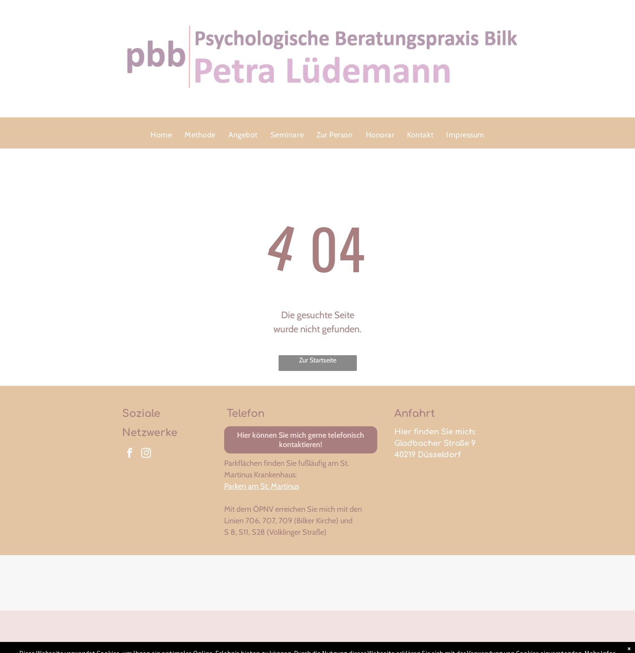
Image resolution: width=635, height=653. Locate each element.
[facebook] (129, 453)
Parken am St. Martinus (261, 486)
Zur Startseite (317, 360)
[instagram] (146, 453)
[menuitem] (161, 135)
